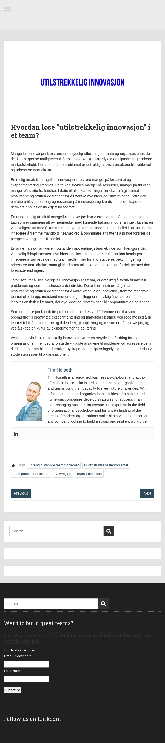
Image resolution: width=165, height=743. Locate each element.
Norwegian (63, 474)
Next (147, 493)
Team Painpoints (89, 474)
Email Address (17, 656)
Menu (9, 9)
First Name (13, 670)
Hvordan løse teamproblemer (106, 465)
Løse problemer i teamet (31, 474)
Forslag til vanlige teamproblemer (54, 465)
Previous (21, 493)
